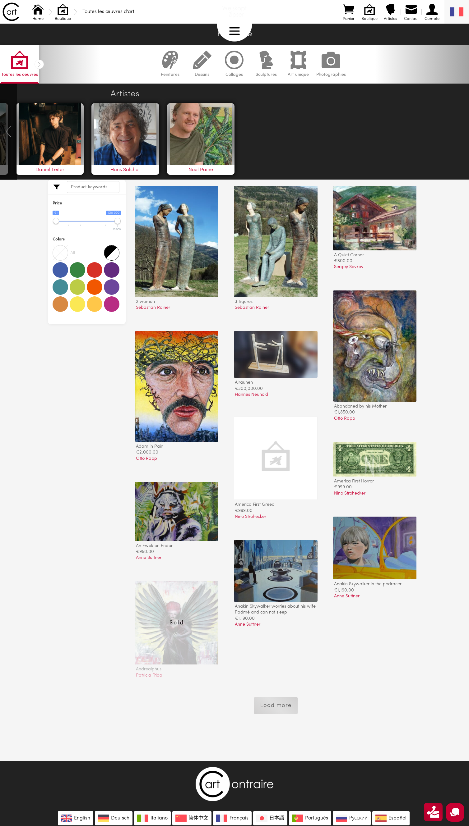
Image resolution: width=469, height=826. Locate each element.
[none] (456, 12)
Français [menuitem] (239, 818)
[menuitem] (456, 12)
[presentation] (8, 132)
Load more (275, 705)
